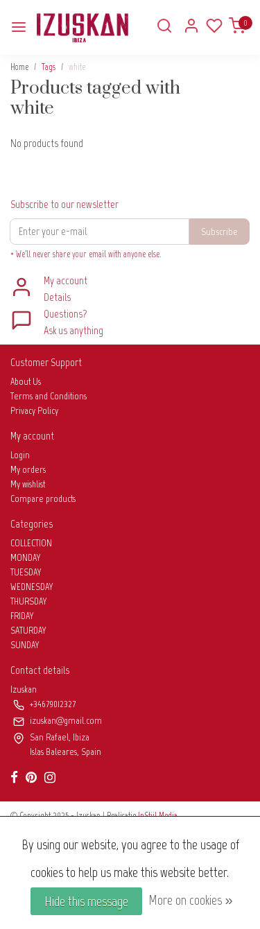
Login (20, 455)
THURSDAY (28, 601)
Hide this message (86, 901)
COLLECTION (31, 543)
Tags (48, 67)
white (77, 67)
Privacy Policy (34, 411)
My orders (28, 470)
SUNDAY (25, 645)
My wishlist (27, 484)
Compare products (43, 499)
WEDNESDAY (31, 587)
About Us (25, 382)
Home (19, 67)
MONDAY (25, 558)
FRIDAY (22, 616)
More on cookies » (190, 900)
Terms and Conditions (48, 396)
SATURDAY (28, 630)
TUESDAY (26, 572)
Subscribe (219, 231)
